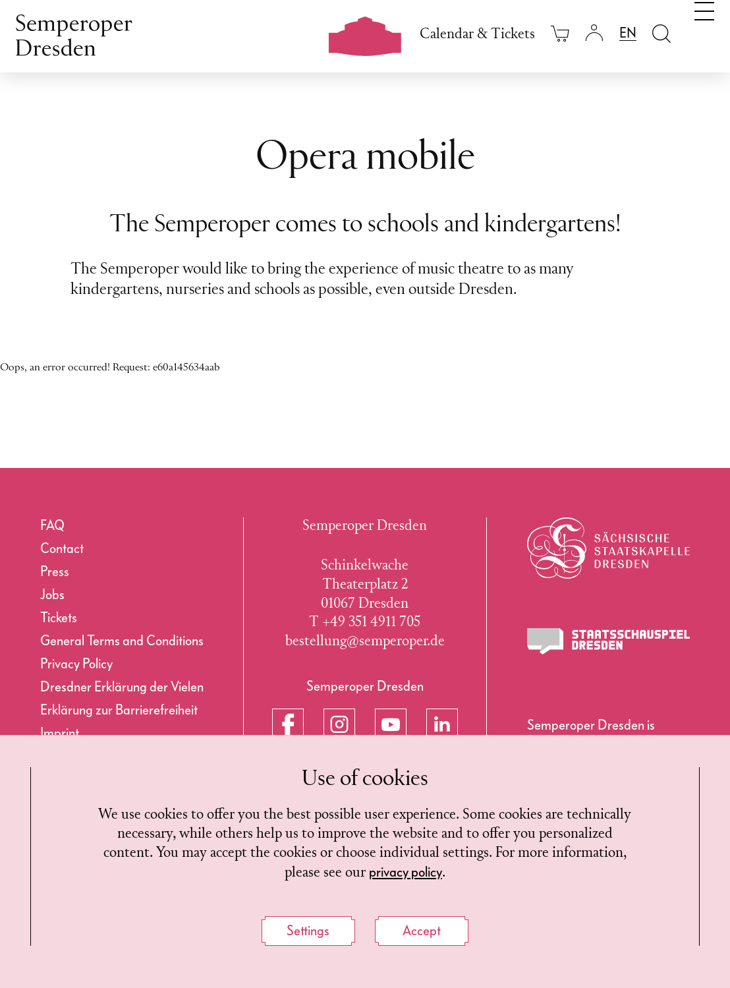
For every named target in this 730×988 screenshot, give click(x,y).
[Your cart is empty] (560, 33)
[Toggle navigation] (704, 32)
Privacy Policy (76, 663)
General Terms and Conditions (122, 640)
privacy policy (405, 872)
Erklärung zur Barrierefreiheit (119, 710)
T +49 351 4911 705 (364, 622)
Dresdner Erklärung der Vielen (122, 687)
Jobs (52, 594)
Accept (422, 930)
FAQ (52, 525)
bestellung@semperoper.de (365, 642)
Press (54, 571)
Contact (62, 548)
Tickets (58, 617)
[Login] (594, 33)
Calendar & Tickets (477, 35)
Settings (308, 930)
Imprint (59, 733)
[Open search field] (661, 33)
